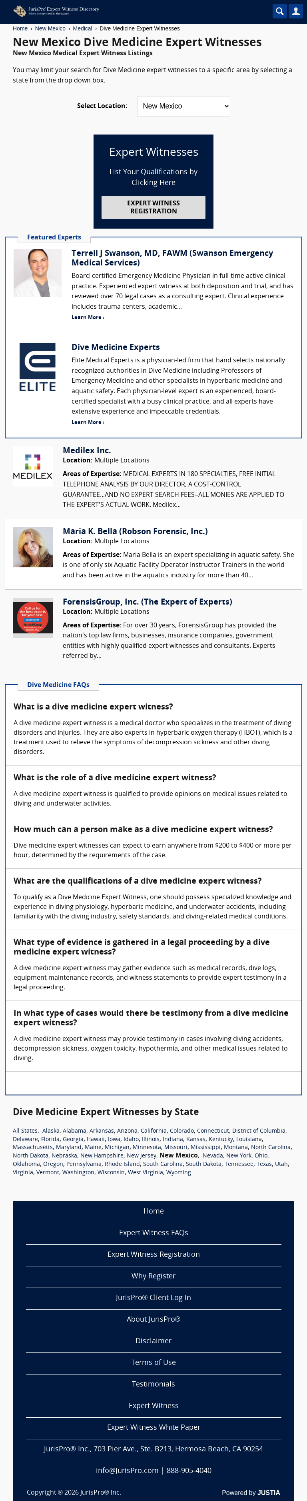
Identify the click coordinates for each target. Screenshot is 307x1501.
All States (25, 1131)
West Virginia (145, 1173)
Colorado (182, 1131)
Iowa (114, 1140)
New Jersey (141, 1156)
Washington (78, 1173)
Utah (281, 1164)
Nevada (213, 1156)
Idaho (131, 1140)
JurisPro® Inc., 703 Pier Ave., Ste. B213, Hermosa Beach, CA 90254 (153, 1449)
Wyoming (178, 1173)
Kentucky (221, 1140)
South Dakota (203, 1164)
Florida (50, 1140)
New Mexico (50, 28)
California (154, 1131)
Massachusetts (33, 1148)
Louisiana (249, 1140)
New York (238, 1156)
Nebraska (64, 1156)
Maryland (69, 1148)
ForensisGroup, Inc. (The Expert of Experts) (147, 603)
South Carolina (163, 1164)
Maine (93, 1148)
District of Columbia (258, 1131)
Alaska (51, 1131)
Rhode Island (122, 1164)
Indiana (173, 1140)
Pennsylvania (84, 1164)
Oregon (53, 1164)
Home (20, 28)
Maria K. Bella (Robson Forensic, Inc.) (135, 532)
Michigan (117, 1148)
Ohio (261, 1156)
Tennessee (239, 1164)
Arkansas (102, 1131)
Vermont (47, 1173)
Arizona (127, 1131)
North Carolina (271, 1148)
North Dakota (30, 1156)
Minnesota (147, 1148)
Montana (236, 1148)
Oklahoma (26, 1164)
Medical (82, 28)
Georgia (73, 1140)
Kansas (195, 1140)
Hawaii (96, 1140)
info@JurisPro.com (127, 1471)
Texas (264, 1164)
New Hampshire (102, 1156)
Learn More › (88, 317)
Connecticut (213, 1131)
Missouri (175, 1148)
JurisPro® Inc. (100, 1493)
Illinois (150, 1140)
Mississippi (206, 1148)
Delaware (25, 1140)
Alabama (74, 1131)
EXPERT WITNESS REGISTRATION (153, 208)
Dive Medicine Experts (116, 348)
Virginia (23, 1173)
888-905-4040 (189, 1471)
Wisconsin (111, 1173)
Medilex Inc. (87, 451)
